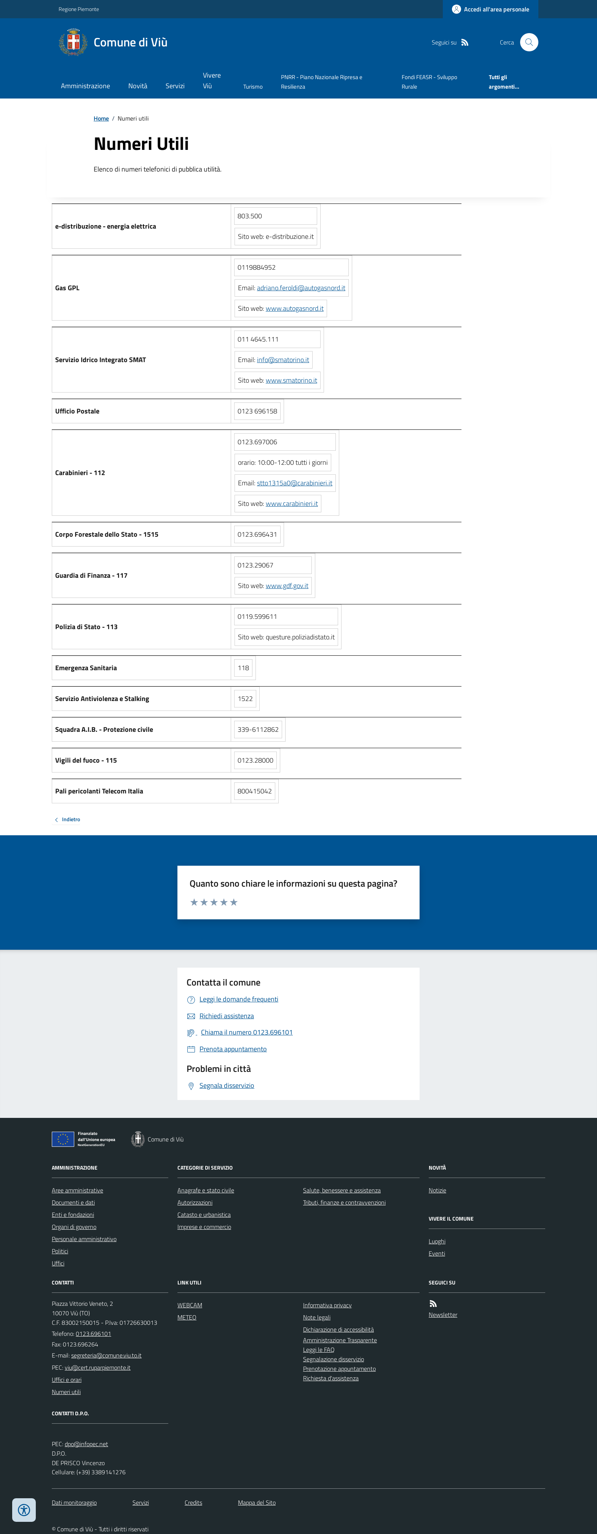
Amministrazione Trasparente (340, 1340)
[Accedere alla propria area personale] (490, 9)
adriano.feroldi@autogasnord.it (301, 288)
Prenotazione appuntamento (339, 1368)
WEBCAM (189, 1305)
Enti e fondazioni (73, 1214)
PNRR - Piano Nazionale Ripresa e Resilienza (321, 82)
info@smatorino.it (283, 359)
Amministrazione (85, 86)
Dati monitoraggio (74, 1502)
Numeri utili (66, 1391)
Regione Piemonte (79, 9)
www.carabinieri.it (292, 503)
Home (101, 118)
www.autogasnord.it (295, 308)
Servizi (175, 86)
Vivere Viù (212, 80)
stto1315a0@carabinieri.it (294, 483)
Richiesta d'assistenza (331, 1378)
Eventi (437, 1253)
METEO (186, 1317)
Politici (60, 1251)
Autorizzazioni (194, 1202)
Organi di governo (74, 1226)
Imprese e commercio (204, 1226)
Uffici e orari (66, 1379)
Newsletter (443, 1314)
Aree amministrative (77, 1190)
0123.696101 (93, 1333)
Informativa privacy (327, 1305)
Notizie (437, 1190)
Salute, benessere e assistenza (342, 1190)
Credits (193, 1502)
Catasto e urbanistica (204, 1214)
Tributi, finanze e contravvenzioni (344, 1202)
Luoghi (437, 1241)
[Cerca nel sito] (526, 42)
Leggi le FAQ (319, 1349)
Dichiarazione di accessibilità (338, 1329)
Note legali (316, 1317)
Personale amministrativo (84, 1238)
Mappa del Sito (257, 1502)
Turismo (253, 86)
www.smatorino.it (291, 380)
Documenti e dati (73, 1202)
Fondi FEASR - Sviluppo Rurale (429, 82)
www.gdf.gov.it (287, 585)
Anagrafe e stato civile (205, 1190)
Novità (137, 86)
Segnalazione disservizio (333, 1359)
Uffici (58, 1263)
